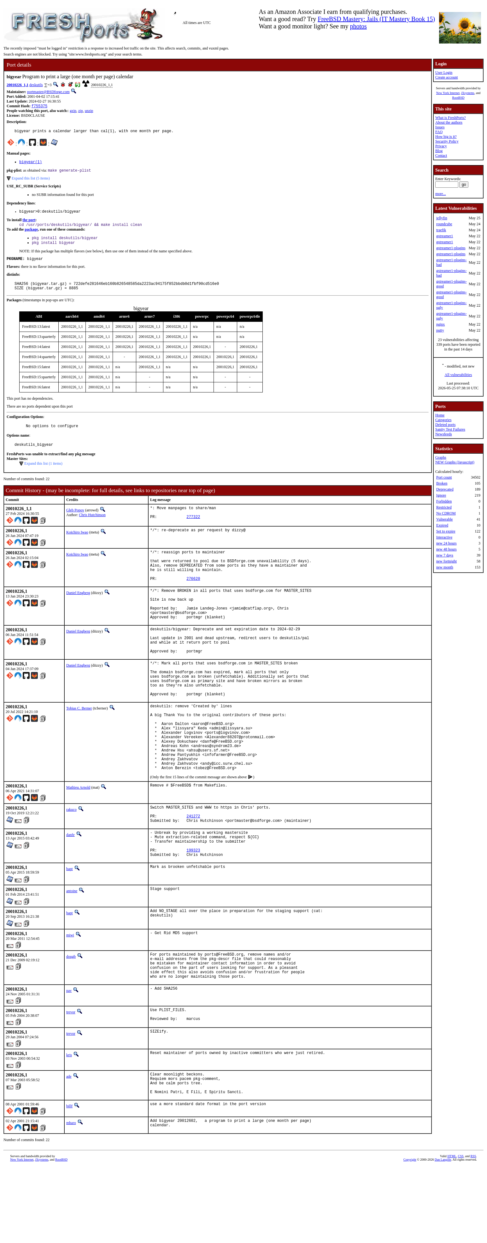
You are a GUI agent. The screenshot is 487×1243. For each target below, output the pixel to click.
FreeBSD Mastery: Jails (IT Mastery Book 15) (376, 18)
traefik (441, 230)
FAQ (439, 132)
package (31, 234)
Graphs (440, 457)
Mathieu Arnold (78, 840)
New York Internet (448, 93)
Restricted (444, 507)
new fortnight (446, 561)
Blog (439, 151)
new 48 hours (446, 549)
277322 (193, 530)
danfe (70, 891)
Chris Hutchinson (92, 525)
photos (358, 26)
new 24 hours (446, 543)
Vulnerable (444, 519)
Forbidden (444, 501)
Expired (442, 525)
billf (69, 1181)
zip (80, 111)
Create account (446, 77)
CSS (461, 1232)
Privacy (441, 146)
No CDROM (446, 513)
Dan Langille (443, 1236)
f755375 (39, 106)
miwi (70, 997)
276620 (193, 597)
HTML (451, 1232)
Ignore (441, 495)
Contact (441, 155)
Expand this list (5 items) (31, 181)
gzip (73, 111)
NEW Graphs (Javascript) (454, 462)
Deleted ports (445, 424)
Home (439, 415)
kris (69, 1125)
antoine (71, 953)
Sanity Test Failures (450, 429)
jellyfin (441, 218)
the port (28, 223)
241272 (193, 871)
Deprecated (445, 489)
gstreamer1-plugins (451, 248)
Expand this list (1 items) (43, 474)
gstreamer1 (444, 236)
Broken (441, 483)
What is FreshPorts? (450, 117)
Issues (439, 127)
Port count (444, 477)
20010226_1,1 (17, 85)
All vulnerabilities (458, 375)
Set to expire (445, 531)
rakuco (71, 862)
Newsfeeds (443, 434)
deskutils (36, 85)
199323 (193, 911)
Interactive (444, 537)
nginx (440, 324)
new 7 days (444, 555)
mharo (71, 1197)
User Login (443, 72)
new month (444, 567)
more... (440, 193)
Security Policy (447, 141)
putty (440, 330)
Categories (443, 420)
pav (69, 1058)
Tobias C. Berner (79, 747)
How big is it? (446, 136)
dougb (71, 1018)
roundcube (444, 224)
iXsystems (467, 93)
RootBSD (458, 97)
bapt (69, 931)
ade (69, 1146)
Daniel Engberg (78, 611)
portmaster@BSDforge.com (48, 92)
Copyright (409, 1236)
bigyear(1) (30, 164)
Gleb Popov (75, 520)
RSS (473, 1232)
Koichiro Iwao (77, 544)
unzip (89, 111)
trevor (70, 1080)
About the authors (448, 122)
